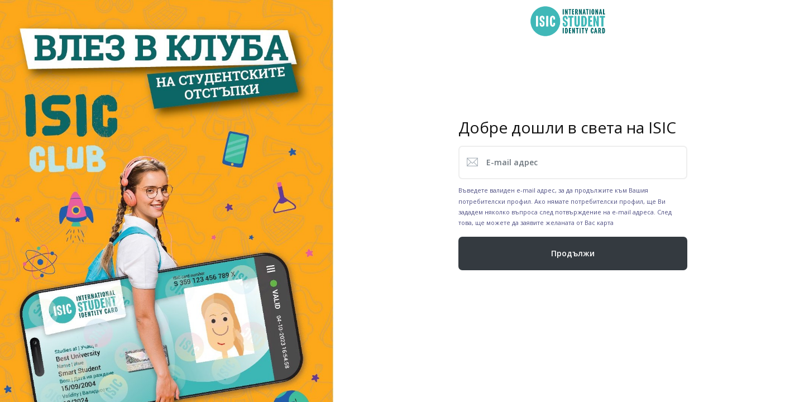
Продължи (573, 253)
